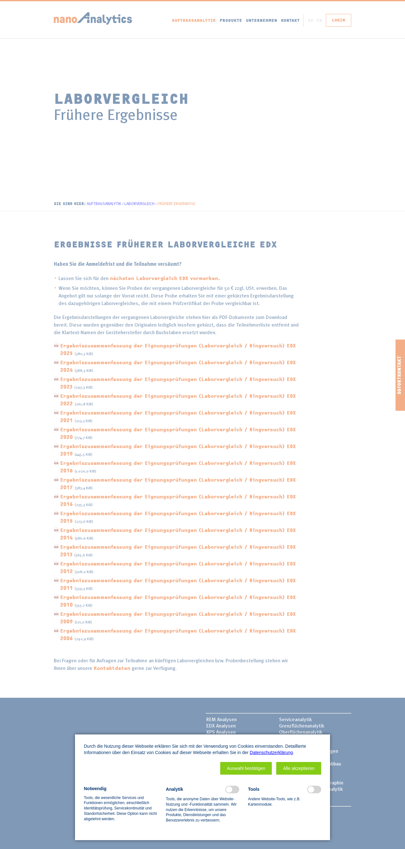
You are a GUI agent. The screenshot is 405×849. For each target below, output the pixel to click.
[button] (246, 768)
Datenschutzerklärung (271, 752)
